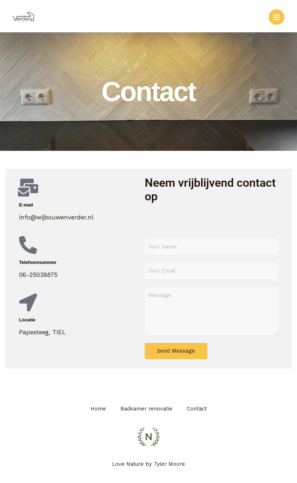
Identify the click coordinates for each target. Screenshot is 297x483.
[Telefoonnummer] (28, 245)
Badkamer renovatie (146, 408)
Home (98, 408)
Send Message (176, 351)
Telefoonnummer (38, 262)
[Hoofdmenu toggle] (276, 17)
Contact (197, 408)
